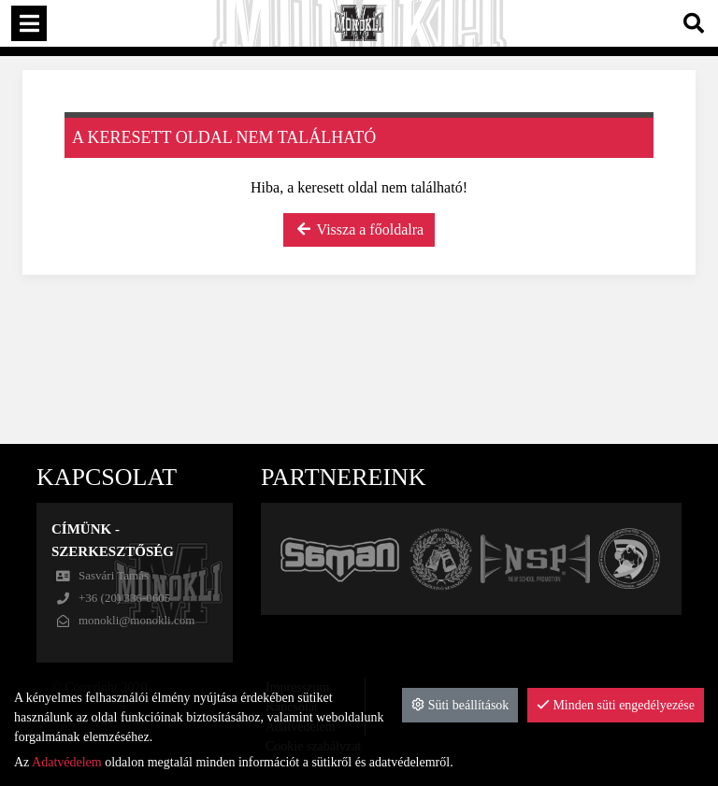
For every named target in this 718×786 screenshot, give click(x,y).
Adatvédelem (67, 762)
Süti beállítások (460, 705)
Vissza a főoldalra (359, 229)
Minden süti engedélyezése (616, 705)
